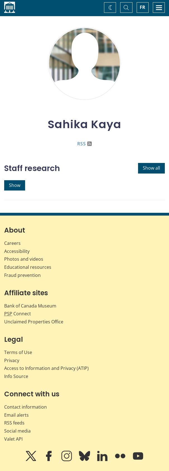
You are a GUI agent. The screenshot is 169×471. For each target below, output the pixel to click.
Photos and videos (23, 259)
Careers (12, 243)
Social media (17, 431)
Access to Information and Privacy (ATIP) (46, 368)
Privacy (11, 360)
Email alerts (16, 415)
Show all (151, 168)
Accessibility (17, 251)
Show (14, 185)
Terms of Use (18, 352)
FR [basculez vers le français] (142, 7)
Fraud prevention (22, 275)
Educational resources (27, 267)
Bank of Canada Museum (30, 306)
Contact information (25, 407)
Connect (17, 314)
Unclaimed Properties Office (33, 322)
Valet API (13, 439)
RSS (84, 144)
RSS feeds (14, 423)
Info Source (16, 376)
